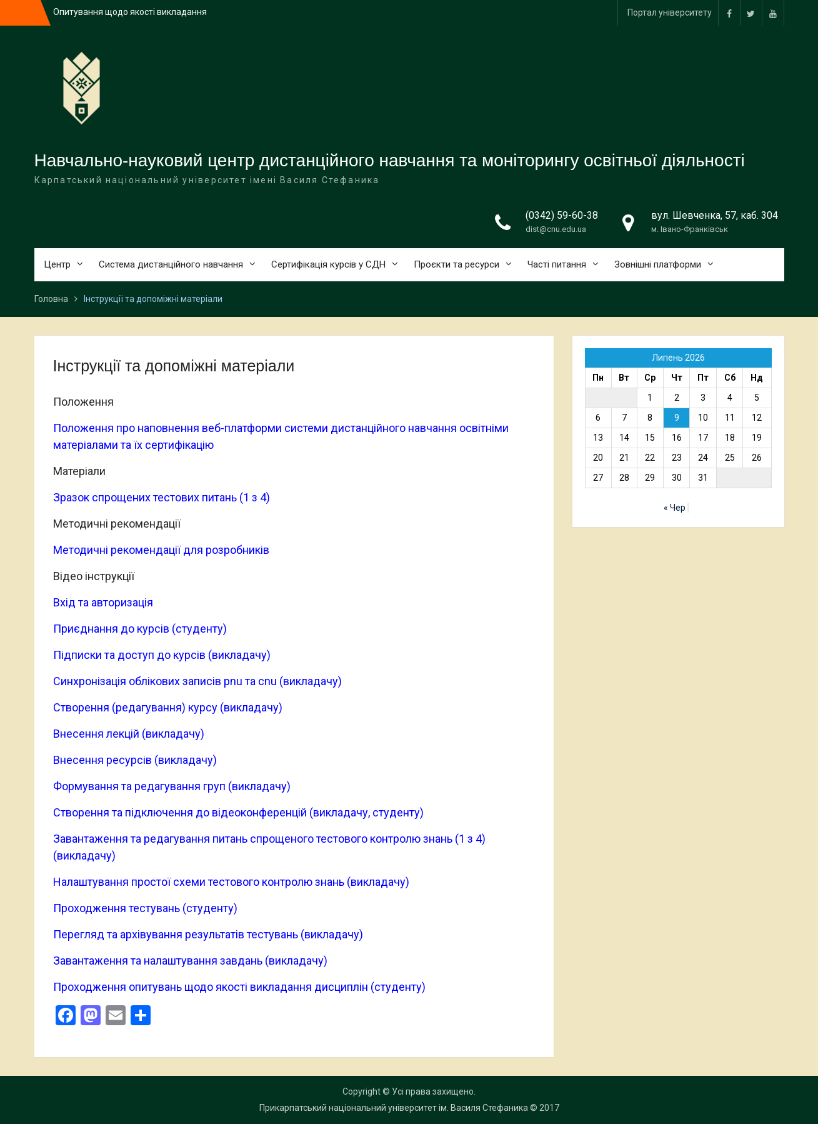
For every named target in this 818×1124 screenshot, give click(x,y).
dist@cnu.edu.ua (556, 229)
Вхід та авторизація (103, 602)
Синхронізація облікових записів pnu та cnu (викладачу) (197, 681)
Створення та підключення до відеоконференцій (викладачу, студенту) (238, 812)
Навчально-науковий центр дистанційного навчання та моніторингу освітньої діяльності (389, 160)
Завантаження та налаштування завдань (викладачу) (190, 960)
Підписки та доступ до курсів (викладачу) (162, 654)
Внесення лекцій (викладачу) (128, 733)
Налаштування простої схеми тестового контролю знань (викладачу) (231, 881)
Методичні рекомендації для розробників (161, 549)
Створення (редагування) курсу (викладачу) (167, 707)
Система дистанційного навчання (171, 264)
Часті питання (556, 264)
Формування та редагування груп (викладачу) (172, 786)
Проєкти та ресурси (456, 264)
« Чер (675, 508)
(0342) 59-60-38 (562, 215)
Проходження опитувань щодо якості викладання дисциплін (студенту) (239, 986)
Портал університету (669, 13)
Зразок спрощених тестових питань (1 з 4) (161, 497)
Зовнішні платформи (657, 264)
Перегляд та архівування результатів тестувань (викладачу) (208, 934)
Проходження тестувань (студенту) (145, 908)
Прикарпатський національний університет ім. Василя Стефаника (393, 1108)
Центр (57, 264)
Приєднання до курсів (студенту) (140, 628)
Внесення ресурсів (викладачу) (135, 759)
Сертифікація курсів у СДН (328, 264)
